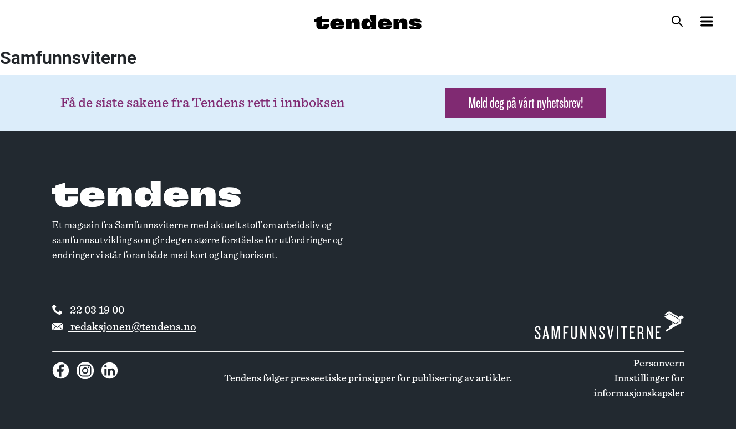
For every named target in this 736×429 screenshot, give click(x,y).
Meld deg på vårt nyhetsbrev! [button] (525, 103)
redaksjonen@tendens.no (124, 326)
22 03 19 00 (88, 310)
